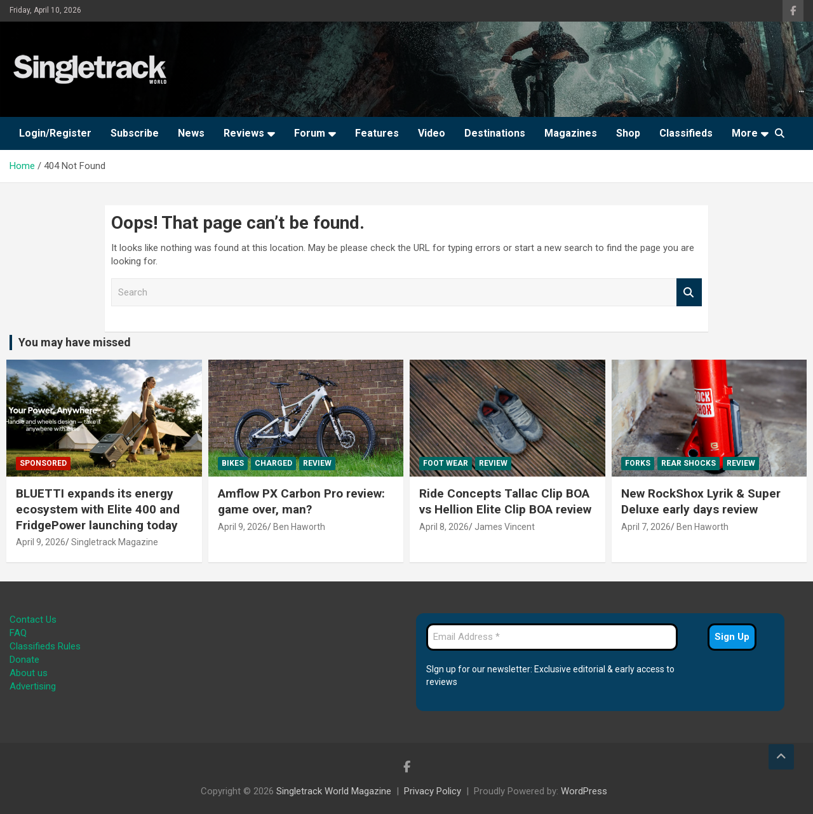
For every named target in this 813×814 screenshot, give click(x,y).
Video (431, 133)
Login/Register (55, 133)
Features (377, 133)
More (745, 133)
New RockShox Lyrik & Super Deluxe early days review (701, 501)
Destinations (494, 133)
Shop (628, 133)
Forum (309, 133)
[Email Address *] (552, 637)
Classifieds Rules (45, 646)
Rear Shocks (688, 463)
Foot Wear (445, 463)
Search (689, 292)
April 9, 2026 (40, 542)
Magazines (570, 133)
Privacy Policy (432, 791)
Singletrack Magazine (114, 542)
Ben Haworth (299, 527)
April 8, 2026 (444, 527)
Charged (273, 463)
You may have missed (74, 342)
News (191, 133)
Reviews (244, 133)
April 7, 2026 (646, 527)
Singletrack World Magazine (333, 791)
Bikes (233, 463)
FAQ (18, 633)
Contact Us (33, 619)
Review (317, 463)
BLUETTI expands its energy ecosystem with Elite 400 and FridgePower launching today (98, 509)
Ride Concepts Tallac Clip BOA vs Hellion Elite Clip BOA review (505, 501)
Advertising (33, 686)
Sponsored (43, 463)
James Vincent (504, 527)
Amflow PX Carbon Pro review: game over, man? (301, 501)
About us (29, 673)
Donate (24, 659)
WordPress (584, 791)
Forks (637, 463)
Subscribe (135, 133)
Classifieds (686, 133)
